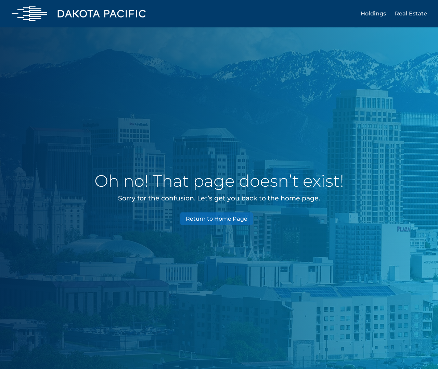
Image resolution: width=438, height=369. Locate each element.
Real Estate (411, 14)
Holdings (373, 14)
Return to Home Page (216, 219)
